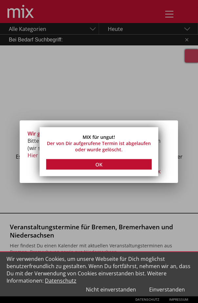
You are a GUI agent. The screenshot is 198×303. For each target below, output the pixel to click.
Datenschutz (60, 280)
